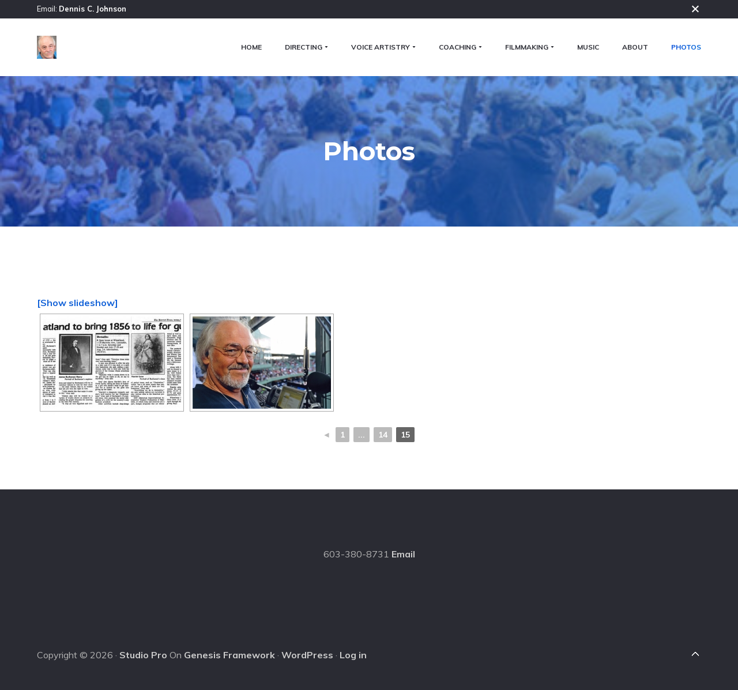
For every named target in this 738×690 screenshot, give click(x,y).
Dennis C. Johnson (92, 8)
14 (382, 434)
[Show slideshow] (77, 302)
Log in (353, 655)
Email (403, 554)
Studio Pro (143, 655)
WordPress (307, 655)
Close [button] (695, 8)
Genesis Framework (229, 655)
